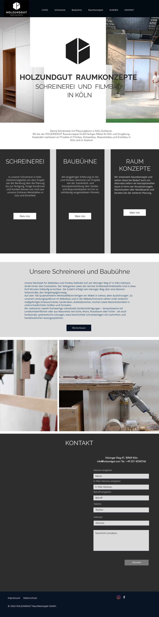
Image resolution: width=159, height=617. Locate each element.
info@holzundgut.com (108, 461)
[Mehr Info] (24, 216)
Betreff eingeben (102, 492)
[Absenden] (137, 562)
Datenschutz (30, 597)
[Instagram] (118, 597)
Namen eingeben (103, 470)
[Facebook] (124, 597)
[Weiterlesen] (79, 328)
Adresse (98, 517)
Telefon (97, 504)
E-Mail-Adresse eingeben (107, 481)
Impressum (14, 597)
